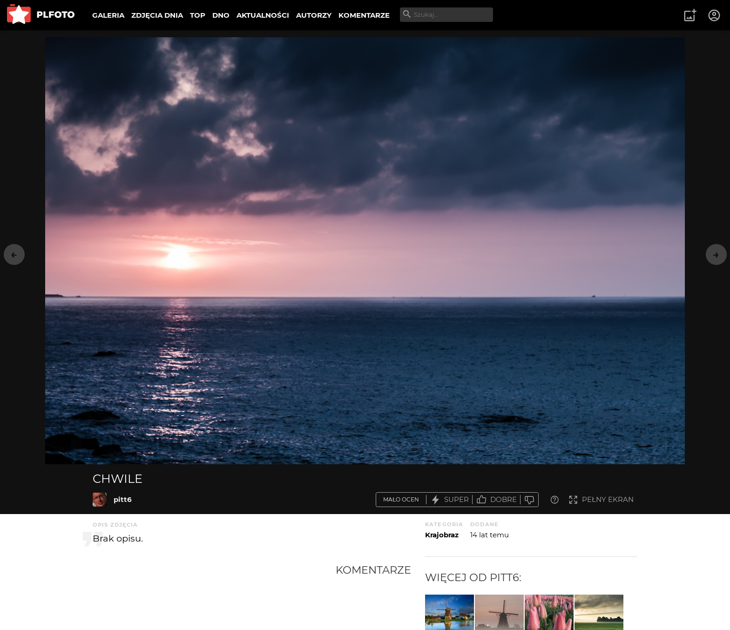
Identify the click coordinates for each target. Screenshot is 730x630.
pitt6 (123, 499)
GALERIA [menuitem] (108, 15)
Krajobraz (442, 534)
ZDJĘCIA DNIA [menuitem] (157, 15)
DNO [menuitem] (221, 15)
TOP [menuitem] (197, 15)
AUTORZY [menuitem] (313, 15)
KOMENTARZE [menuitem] (364, 15)
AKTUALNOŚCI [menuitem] (263, 15)
